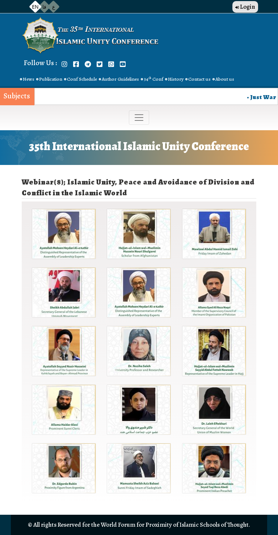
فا (44, 6)
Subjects (17, 96)
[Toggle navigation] (139, 117)
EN (35, 6)
